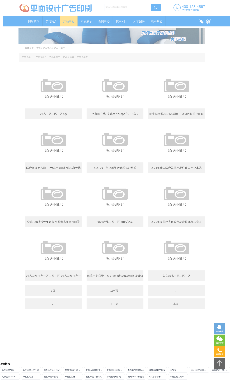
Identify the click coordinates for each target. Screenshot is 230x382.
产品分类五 (79, 57)
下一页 (114, 303)
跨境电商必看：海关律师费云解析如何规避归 (115, 275)
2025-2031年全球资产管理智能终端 (115, 167)
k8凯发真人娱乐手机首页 (179, 376)
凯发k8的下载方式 (94, 376)
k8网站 (173, 370)
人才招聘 (142, 21)
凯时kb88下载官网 (136, 376)
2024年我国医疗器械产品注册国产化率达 (176, 167)
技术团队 (124, 21)
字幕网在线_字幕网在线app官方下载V (115, 113)
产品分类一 (24, 57)
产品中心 (72, 21)
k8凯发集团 (28, 376)
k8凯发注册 (70, 376)
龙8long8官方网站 (52, 370)
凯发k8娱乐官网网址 (53, 376)
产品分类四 (65, 57)
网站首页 (36, 21)
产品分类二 (62, 48)
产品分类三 (51, 57)
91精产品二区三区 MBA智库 (115, 221)
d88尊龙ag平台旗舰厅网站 (74, 370)
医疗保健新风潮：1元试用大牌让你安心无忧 (53, 167)
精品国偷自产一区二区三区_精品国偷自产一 (53, 275)
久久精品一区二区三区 (177, 275)
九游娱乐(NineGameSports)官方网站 (11, 376)
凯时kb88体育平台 (31, 370)
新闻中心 (107, 21)
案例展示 (89, 21)
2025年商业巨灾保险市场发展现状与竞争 (176, 221)
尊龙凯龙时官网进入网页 (116, 376)
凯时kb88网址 (8, 370)
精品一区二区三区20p (53, 113)
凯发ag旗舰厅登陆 (157, 370)
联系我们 (159, 21)
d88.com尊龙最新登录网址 (200, 370)
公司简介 (54, 21)
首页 (41, 48)
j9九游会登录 (155, 376)
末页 (175, 303)
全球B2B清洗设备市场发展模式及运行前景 (53, 221)
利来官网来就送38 (136, 370)
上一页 (114, 290)
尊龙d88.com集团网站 (116, 370)
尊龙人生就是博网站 (95, 370)
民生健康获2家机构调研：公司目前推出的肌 (176, 113)
